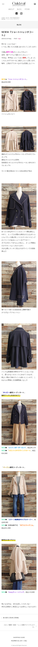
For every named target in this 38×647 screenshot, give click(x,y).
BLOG (19, 9)
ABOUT (11, 9)
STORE (27, 9)
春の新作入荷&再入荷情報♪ (11, 617)
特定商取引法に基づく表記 (19, 640)
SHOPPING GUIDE (19, 637)
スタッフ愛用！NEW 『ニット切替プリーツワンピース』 (19, 626)
